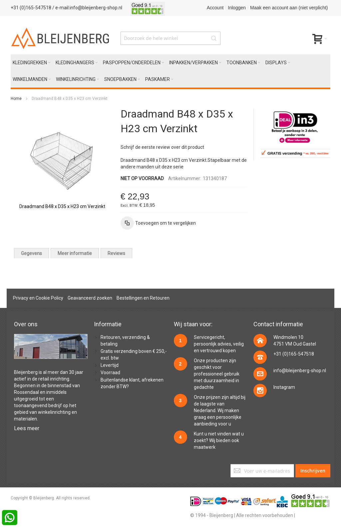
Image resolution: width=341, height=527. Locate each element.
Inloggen (237, 7)
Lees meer (26, 428)
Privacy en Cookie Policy (38, 298)
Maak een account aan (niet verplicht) (289, 7)
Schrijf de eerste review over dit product (162, 147)
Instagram (284, 387)
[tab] (31, 253)
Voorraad (110, 372)
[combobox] (170, 38)
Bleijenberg (26, 372)
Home (16, 98)
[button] (158, 223)
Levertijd (110, 365)
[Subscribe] (312, 470)
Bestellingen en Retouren (143, 298)
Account (215, 7)
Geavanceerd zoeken (90, 298)
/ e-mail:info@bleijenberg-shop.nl (87, 7)
